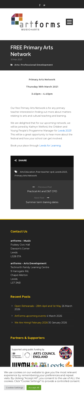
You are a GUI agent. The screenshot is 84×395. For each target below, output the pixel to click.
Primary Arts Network (26, 175)
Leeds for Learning (50, 145)
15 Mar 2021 (16, 59)
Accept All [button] (33, 387)
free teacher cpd (45, 171)
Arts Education (27, 171)
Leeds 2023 (64, 130)
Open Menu (69, 22)
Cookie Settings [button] (14, 387)
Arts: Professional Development (33, 64)
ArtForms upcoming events (30, 315)
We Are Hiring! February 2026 (31, 322)
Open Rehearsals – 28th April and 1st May (38, 306)
